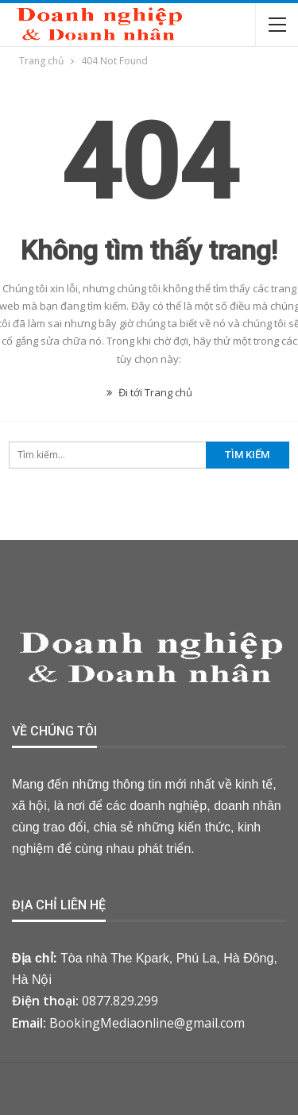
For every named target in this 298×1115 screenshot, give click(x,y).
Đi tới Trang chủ (149, 392)
